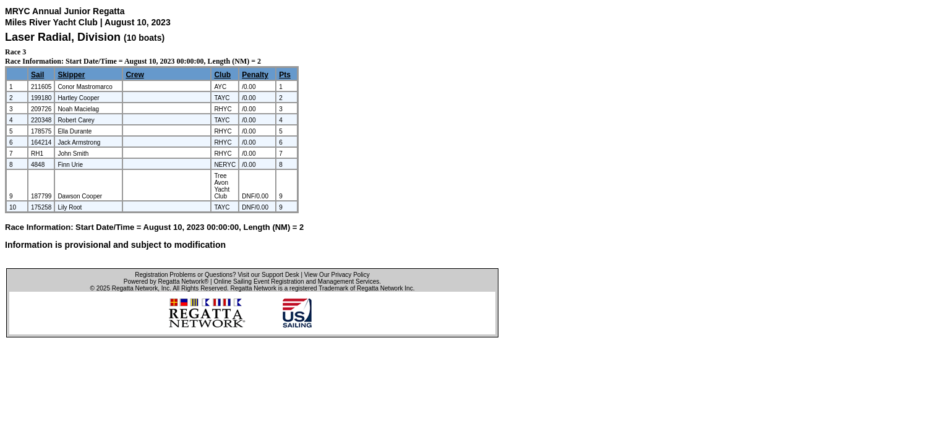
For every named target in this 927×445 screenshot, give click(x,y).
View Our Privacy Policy (337, 274)
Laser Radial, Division (64, 37)
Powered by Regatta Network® (166, 281)
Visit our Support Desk (268, 274)
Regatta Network (135, 288)
